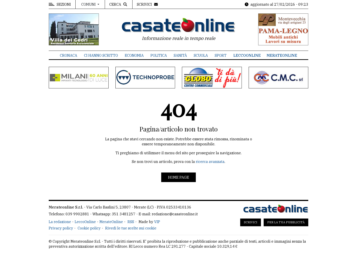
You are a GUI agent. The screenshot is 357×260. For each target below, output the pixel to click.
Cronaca (68, 55)
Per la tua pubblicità (286, 222)
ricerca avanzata (210, 161)
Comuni (89, 4)
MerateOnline (282, 55)
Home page (178, 177)
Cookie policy (89, 228)
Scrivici (250, 222)
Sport (221, 55)
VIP (157, 221)
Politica (158, 55)
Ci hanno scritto (101, 55)
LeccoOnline (247, 55)
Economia (134, 55)
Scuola (201, 55)
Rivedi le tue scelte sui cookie (130, 228)
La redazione (60, 221)
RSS (131, 221)
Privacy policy (61, 228)
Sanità (180, 55)
